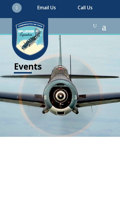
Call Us (85, 7)
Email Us (46, 7)
